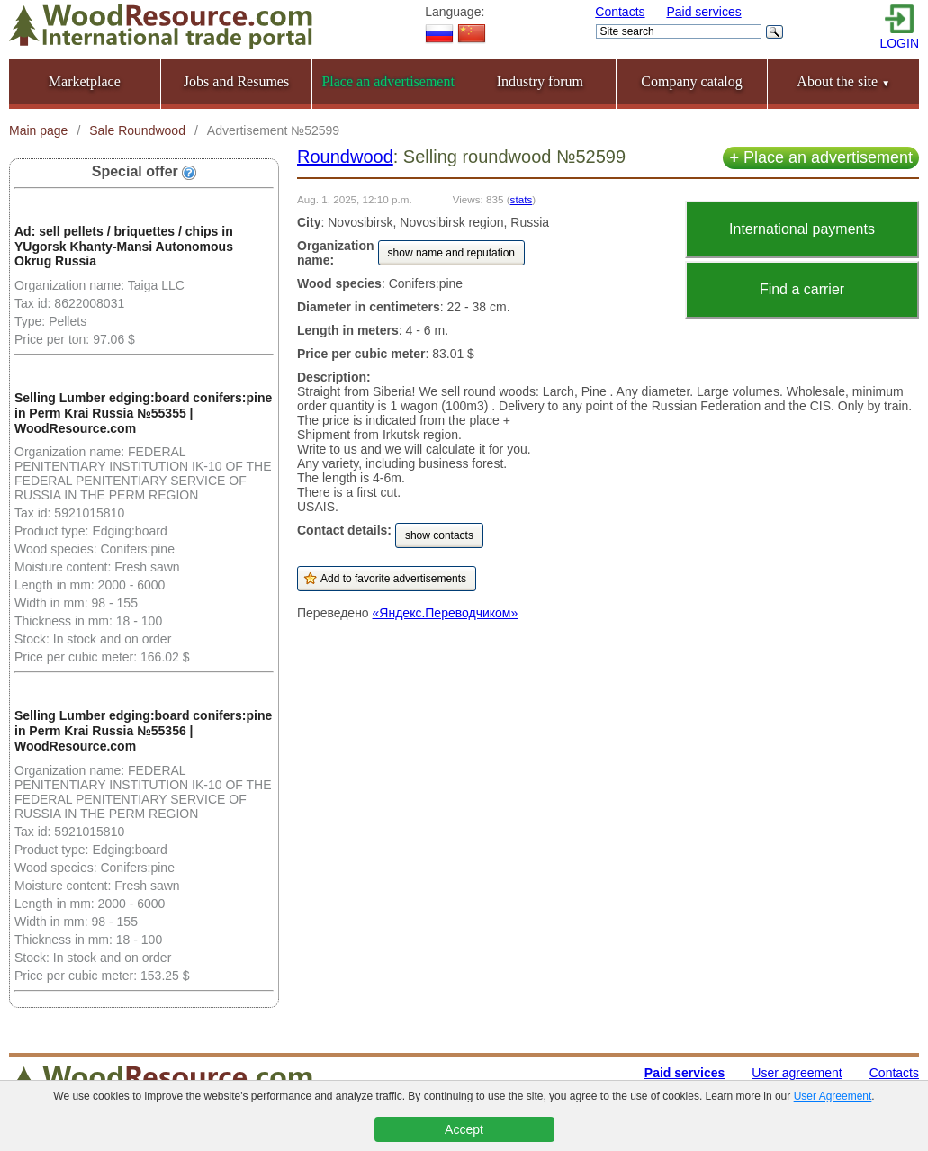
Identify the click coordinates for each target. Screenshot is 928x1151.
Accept (464, 1129)
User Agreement (833, 1096)
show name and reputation (451, 253)
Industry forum (540, 81)
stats (521, 199)
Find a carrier (802, 289)
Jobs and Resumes (236, 81)
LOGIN (899, 43)
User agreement (797, 1073)
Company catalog (691, 81)
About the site (843, 81)
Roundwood (345, 156)
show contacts (439, 535)
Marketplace (85, 81)
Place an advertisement (821, 157)
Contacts (619, 11)
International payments (802, 229)
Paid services (703, 11)
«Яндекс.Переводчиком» (445, 613)
